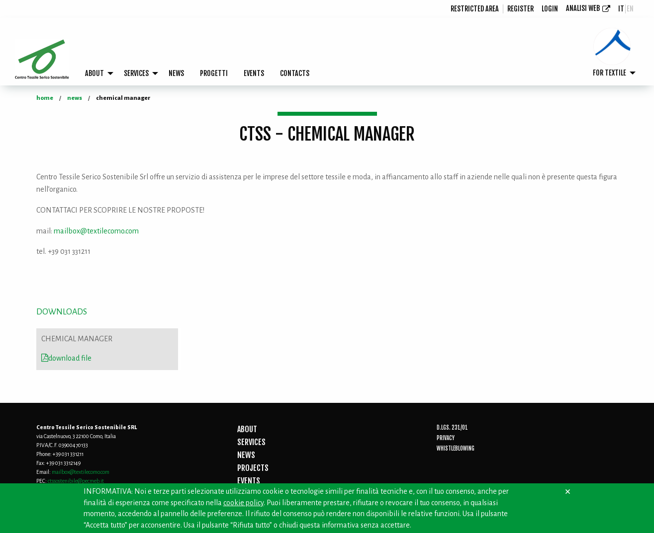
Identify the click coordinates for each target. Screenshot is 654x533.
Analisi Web (583, 8)
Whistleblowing (455, 448)
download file (66, 358)
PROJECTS (253, 468)
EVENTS (254, 73)
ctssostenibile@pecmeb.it (76, 481)
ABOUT (94, 73)
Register (520, 8)
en (630, 8)
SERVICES (136, 73)
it (621, 8)
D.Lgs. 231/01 (452, 427)
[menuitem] (475, 8)
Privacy (446, 438)
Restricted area (475, 8)
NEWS (176, 73)
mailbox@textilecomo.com (96, 231)
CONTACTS (294, 73)
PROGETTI (214, 73)
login (550, 8)
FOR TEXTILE (609, 73)
